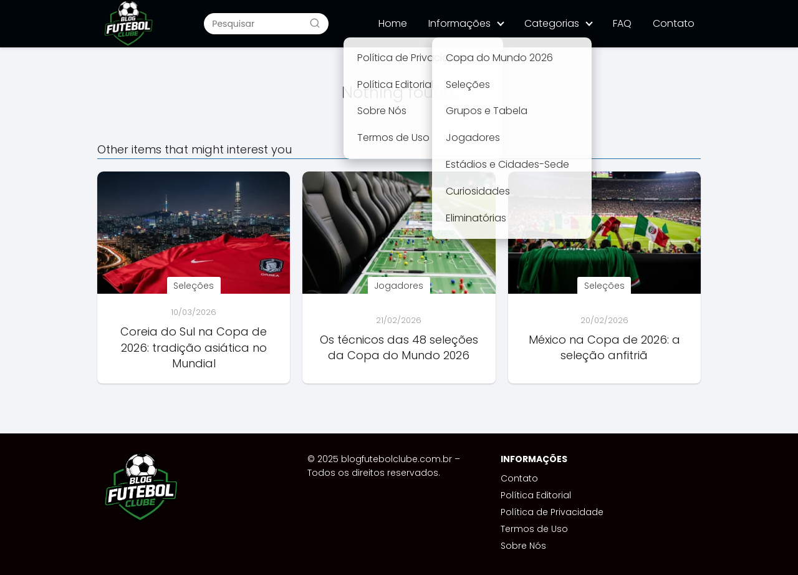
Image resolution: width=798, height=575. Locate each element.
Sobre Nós (523, 545)
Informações (459, 23)
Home (392, 23)
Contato (674, 23)
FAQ (622, 23)
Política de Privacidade (552, 512)
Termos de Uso (534, 529)
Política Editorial (536, 495)
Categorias (551, 23)
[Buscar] (315, 23)
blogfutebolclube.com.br (396, 459)
